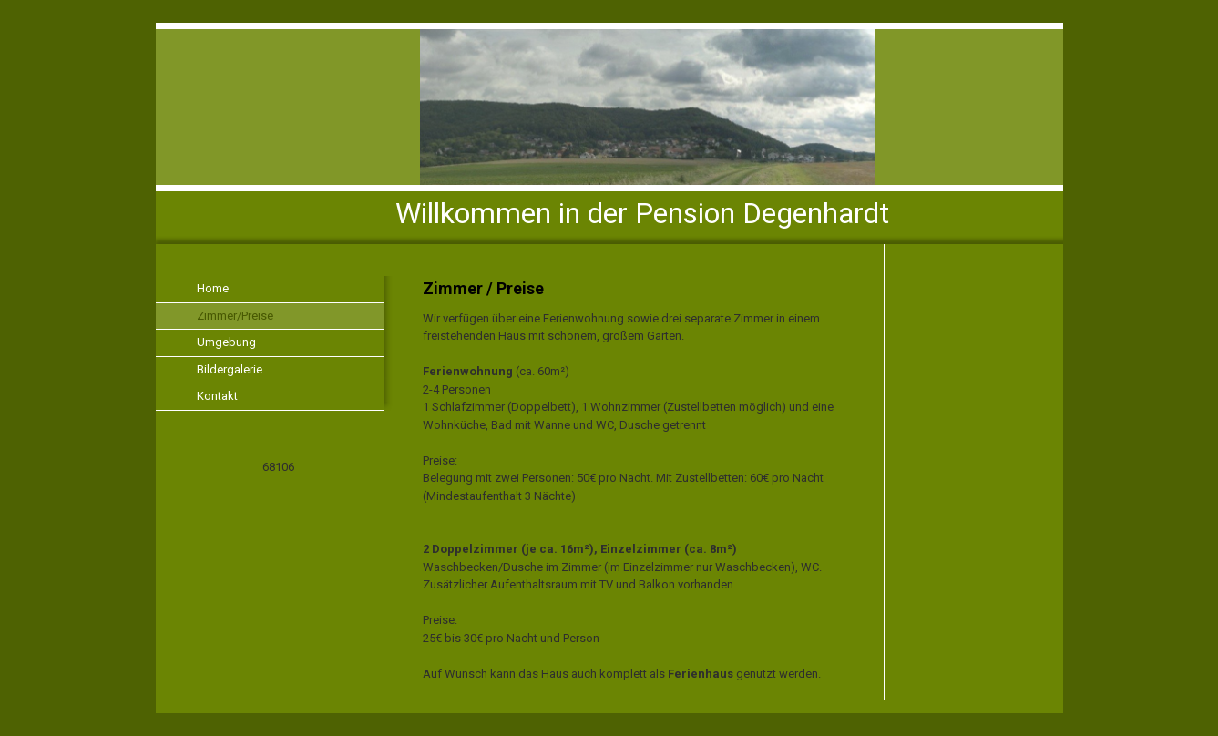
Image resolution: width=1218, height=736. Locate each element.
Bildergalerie (229, 369)
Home (213, 288)
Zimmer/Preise (235, 315)
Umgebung (226, 342)
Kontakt (217, 396)
